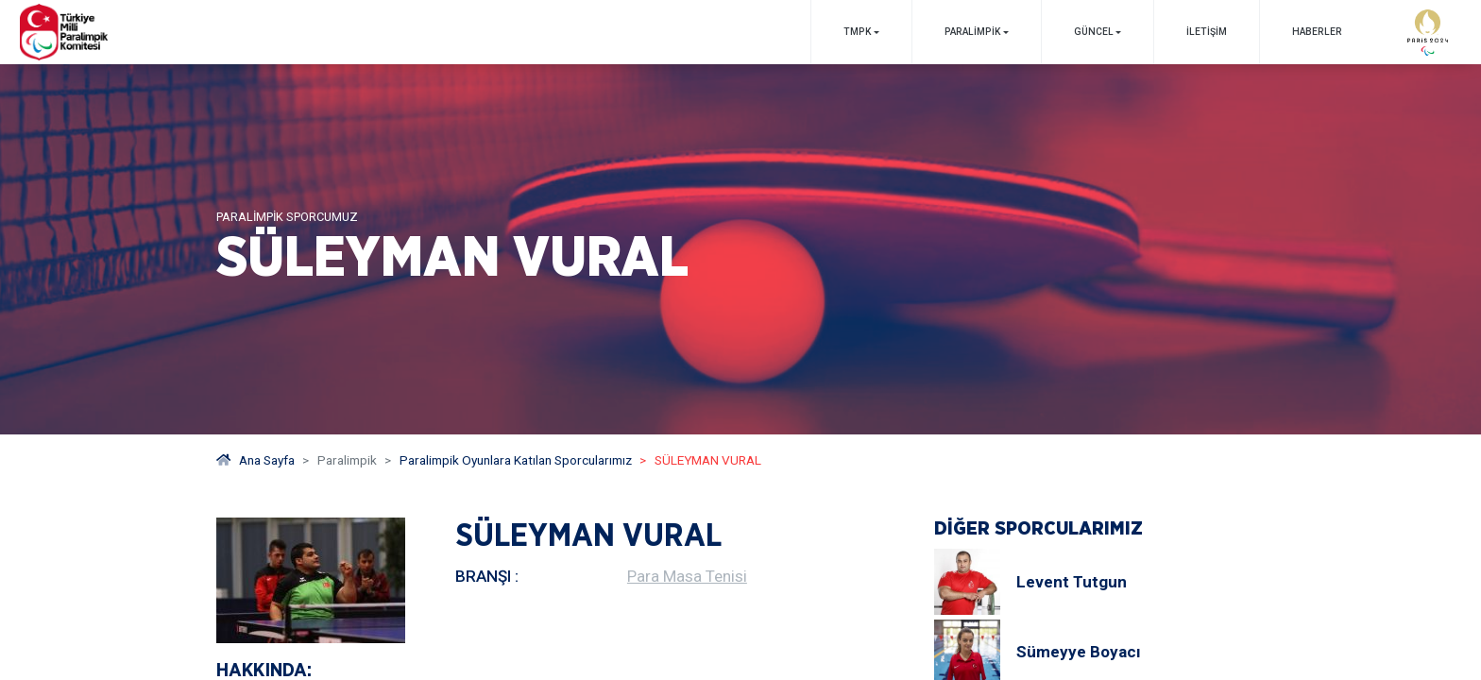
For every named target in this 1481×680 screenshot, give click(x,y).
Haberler (1317, 31)
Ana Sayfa (255, 460)
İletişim (1206, 31)
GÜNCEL (1094, 31)
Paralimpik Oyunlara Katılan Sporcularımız (516, 460)
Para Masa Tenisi (687, 576)
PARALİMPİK (972, 31)
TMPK (857, 31)
